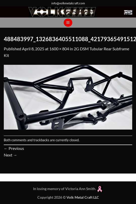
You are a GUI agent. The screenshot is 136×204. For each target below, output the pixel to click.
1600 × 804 (59, 48)
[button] (128, 12)
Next (10, 154)
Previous (14, 148)
